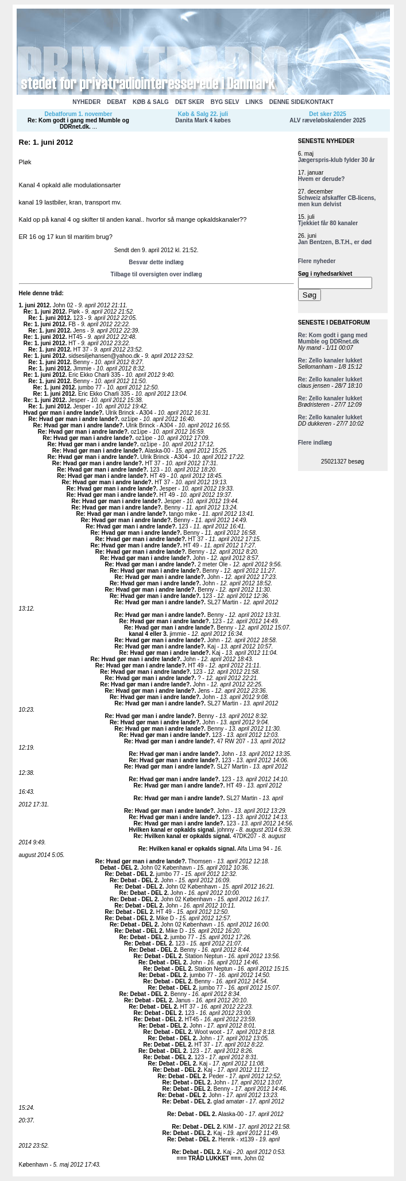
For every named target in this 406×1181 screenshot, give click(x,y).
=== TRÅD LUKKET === (209, 1158)
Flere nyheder (317, 261)
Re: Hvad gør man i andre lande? (73, 419)
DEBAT (116, 102)
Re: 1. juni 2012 (44, 311)
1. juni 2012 (34, 305)
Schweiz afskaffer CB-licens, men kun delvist (337, 201)
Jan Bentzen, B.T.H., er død (335, 242)
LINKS (254, 102)
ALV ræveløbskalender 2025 (327, 120)
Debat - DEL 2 (118, 867)
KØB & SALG (151, 102)
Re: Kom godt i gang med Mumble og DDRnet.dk (78, 123)
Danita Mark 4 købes (203, 120)
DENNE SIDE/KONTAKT (301, 102)
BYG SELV (225, 102)
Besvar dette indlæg (156, 262)
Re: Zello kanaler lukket (330, 360)
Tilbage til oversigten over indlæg (156, 274)
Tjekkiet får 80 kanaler (328, 223)
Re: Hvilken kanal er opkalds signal (182, 836)
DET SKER (189, 102)
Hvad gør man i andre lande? (63, 413)
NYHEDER (86, 102)
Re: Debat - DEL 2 (129, 874)
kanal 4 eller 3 (148, 634)
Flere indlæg (315, 442)
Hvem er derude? (321, 179)
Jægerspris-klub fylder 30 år (336, 160)
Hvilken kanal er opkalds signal (171, 830)
